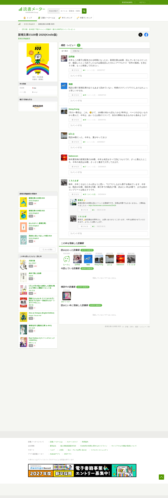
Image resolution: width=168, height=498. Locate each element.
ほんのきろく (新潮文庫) (37, 223)
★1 (93, 210)
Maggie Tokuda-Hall (35, 315)
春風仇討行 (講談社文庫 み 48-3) (40, 325)
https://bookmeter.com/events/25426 (102, 205)
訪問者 (72, 57)
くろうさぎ (73, 181)
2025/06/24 (102, 194)
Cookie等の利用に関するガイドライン (93, 446)
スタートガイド (72, 442)
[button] (84, 11)
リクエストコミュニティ (99, 450)
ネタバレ (76, 51)
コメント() (90, 70)
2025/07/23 (102, 95)
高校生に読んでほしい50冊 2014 (40, 236)
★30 (84, 120)
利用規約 (85, 442)
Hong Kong (74, 109)
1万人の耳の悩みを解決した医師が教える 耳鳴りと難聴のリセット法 (42, 287)
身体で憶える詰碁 (35, 273)
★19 (84, 194)
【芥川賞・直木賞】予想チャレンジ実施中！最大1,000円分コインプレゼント (48, 29)
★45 (84, 95)
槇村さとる (32, 342)
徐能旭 (31, 276)
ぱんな (72, 134)
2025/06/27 (101, 142)
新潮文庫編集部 (29, 24)
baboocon (73, 156)
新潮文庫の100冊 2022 (37, 211)
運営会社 (53, 446)
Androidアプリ (55, 454)
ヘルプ (52, 450)
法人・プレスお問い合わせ (77, 450)
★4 (84, 70)
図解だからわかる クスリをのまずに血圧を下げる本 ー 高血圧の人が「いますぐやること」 (42, 300)
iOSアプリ (68, 454)
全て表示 (65, 51)
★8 (84, 142)
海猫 (71, 84)
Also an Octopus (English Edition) (41, 313)
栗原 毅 (31, 305)
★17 (84, 167)
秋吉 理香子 (32, 263)
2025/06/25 (102, 166)
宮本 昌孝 (32, 328)
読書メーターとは (56, 442)
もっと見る (47, 249)
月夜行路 (32, 261)
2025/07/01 (102, 120)
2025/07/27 (101, 70)
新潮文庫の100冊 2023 (37, 198)
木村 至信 (32, 290)
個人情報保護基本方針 (68, 446)
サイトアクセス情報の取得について (124, 446)
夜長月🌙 (81, 200)
